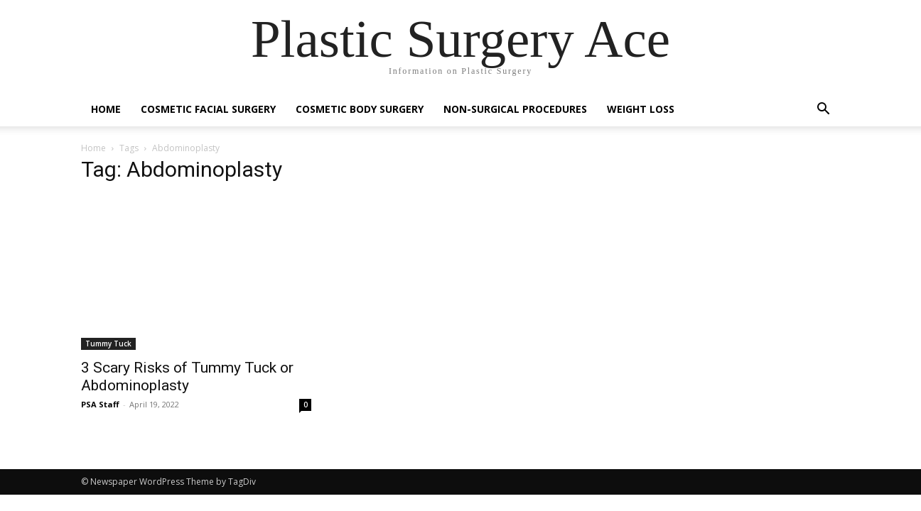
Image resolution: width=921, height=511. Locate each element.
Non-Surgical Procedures (515, 109)
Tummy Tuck (108, 343)
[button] (823, 110)
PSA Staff (100, 404)
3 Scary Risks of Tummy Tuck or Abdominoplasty (187, 376)
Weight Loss (640, 109)
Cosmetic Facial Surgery (208, 109)
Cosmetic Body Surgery (360, 109)
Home (106, 109)
